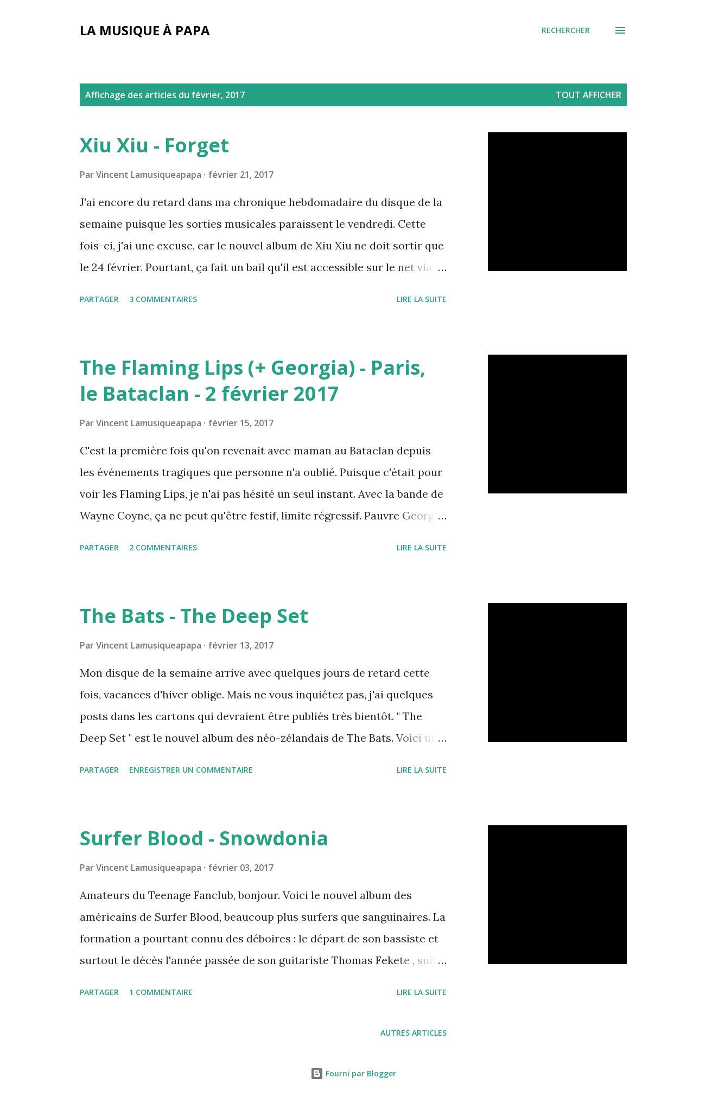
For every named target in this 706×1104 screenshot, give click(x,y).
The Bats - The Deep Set (194, 615)
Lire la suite (422, 299)
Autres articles (413, 1033)
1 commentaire (161, 992)
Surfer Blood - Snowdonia (204, 838)
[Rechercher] (566, 30)
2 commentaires (163, 547)
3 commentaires (163, 299)
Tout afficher (588, 95)
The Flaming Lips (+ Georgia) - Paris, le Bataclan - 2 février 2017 (252, 380)
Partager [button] (99, 299)
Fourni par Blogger (353, 1073)
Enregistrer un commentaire (191, 770)
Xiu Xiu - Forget (154, 145)
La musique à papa (145, 30)
